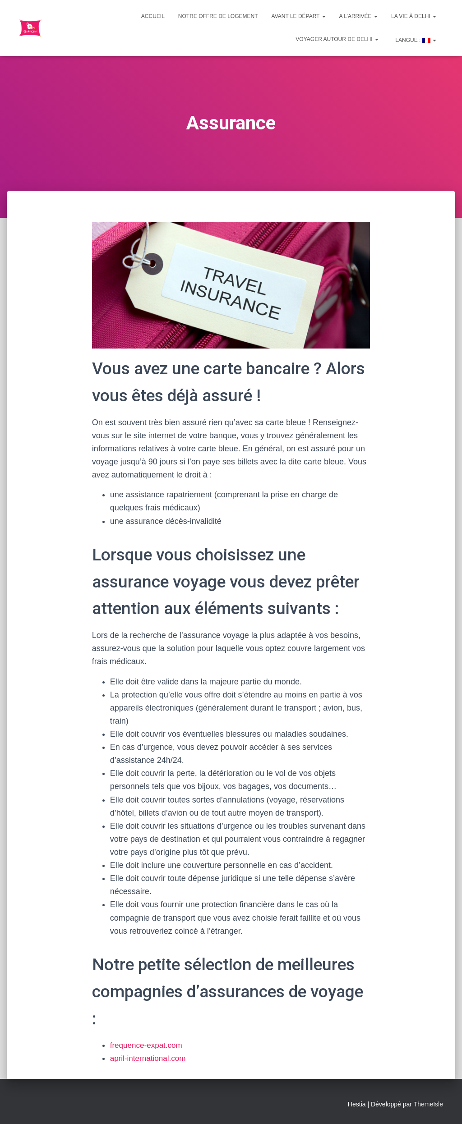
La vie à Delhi (413, 16)
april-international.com (150, 1058)
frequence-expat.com (148, 1045)
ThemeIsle (428, 1104)
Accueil (153, 16)
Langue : (415, 40)
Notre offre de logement (218, 16)
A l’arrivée (358, 16)
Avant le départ (299, 16)
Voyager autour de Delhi (337, 39)
